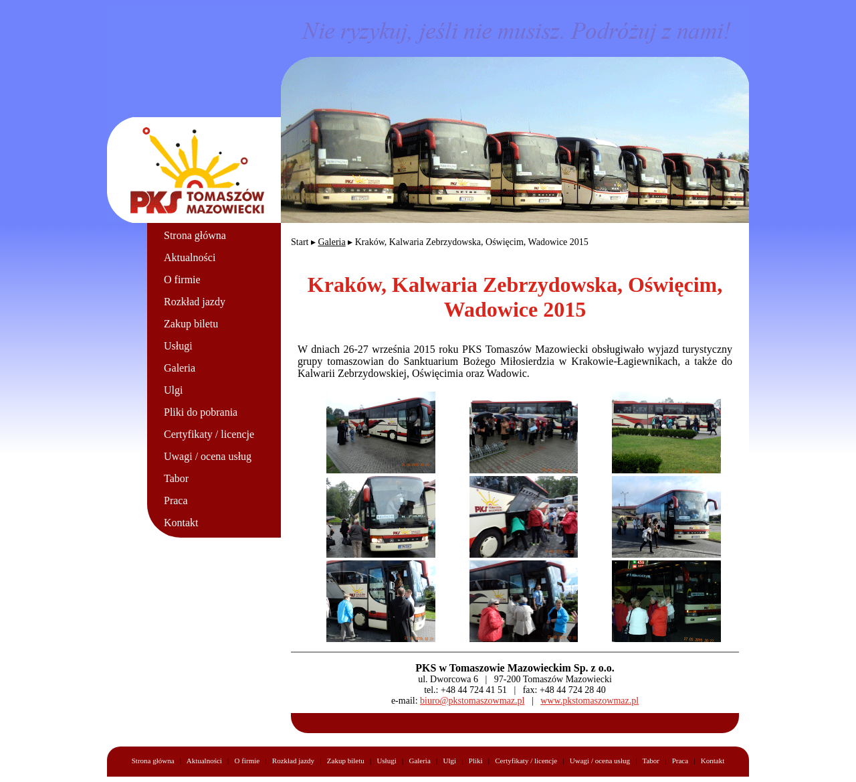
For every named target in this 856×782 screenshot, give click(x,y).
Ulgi (173, 390)
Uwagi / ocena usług (207, 456)
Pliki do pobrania (200, 412)
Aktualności (189, 257)
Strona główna (195, 235)
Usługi (178, 345)
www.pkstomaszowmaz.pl (589, 701)
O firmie (182, 279)
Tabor (176, 478)
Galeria (179, 368)
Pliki (476, 761)
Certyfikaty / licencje (209, 434)
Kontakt (181, 522)
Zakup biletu (191, 323)
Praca (176, 500)
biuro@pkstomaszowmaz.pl (472, 701)
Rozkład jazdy (194, 301)
